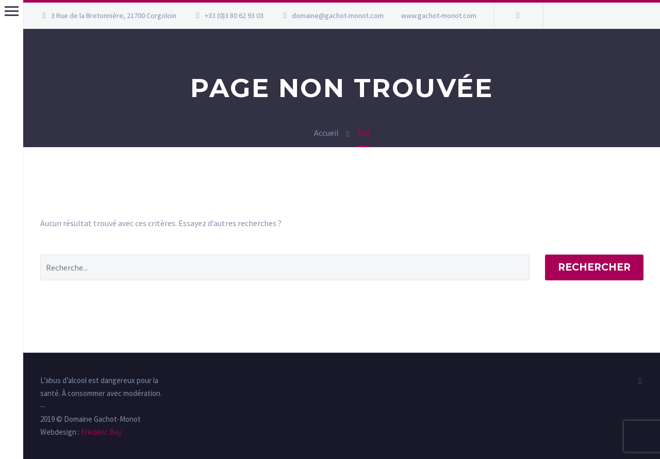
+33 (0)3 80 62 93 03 (234, 15)
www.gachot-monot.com (438, 15)
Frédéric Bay (100, 432)
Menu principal (12, 11)
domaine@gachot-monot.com (338, 15)
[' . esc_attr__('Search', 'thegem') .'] (285, 267)
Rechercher (594, 267)
